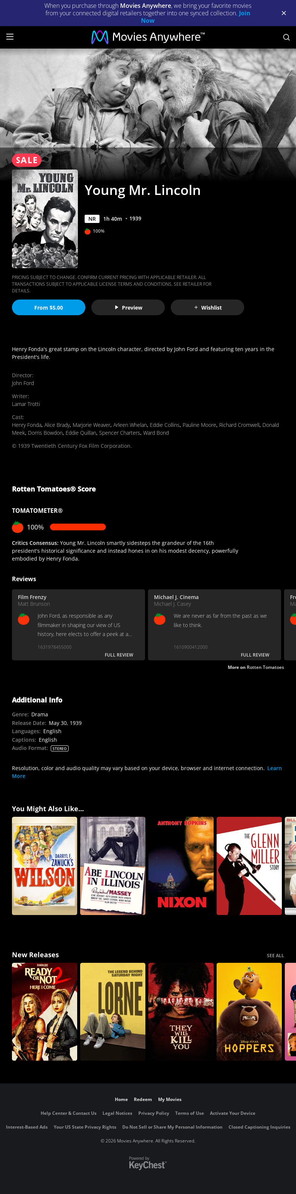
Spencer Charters (119, 432)
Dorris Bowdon (45, 432)
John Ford (23, 383)
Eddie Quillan (81, 432)
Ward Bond (156, 432)
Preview (128, 307)
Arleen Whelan (130, 424)
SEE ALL (275, 955)
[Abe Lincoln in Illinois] (112, 866)
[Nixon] (181, 866)
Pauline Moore (199, 424)
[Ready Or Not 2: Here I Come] (44, 1012)
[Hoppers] (249, 1012)
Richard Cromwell (239, 424)
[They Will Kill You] (181, 1012)
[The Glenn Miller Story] (249, 866)
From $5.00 (48, 307)
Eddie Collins (165, 424)
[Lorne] (112, 1012)
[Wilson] (44, 866)
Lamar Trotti (26, 403)
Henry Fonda (26, 424)
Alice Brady (57, 424)
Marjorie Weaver (91, 424)
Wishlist (207, 307)
